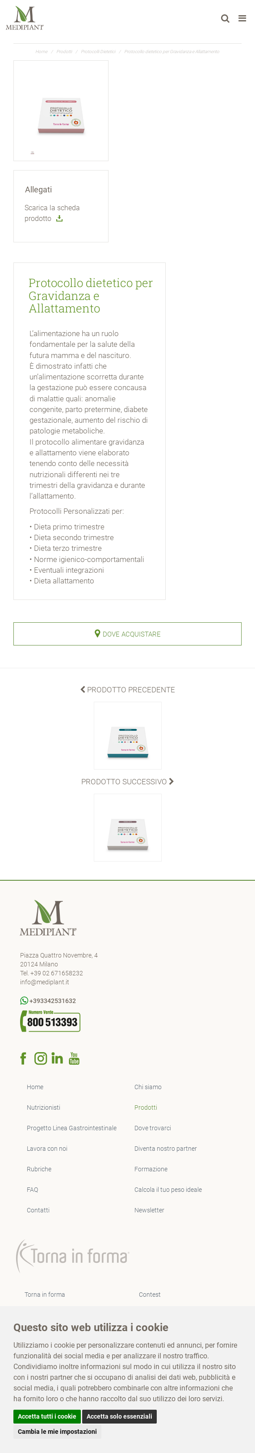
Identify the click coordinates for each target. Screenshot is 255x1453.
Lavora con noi (47, 1148)
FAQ (32, 1189)
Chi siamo (148, 1087)
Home (41, 51)
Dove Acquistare (127, 633)
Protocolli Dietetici (98, 51)
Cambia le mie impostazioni (57, 1431)
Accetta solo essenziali (119, 1416)
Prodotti (64, 51)
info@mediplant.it (44, 982)
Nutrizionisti (43, 1107)
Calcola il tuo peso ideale (168, 1189)
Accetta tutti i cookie (47, 1416)
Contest (150, 1294)
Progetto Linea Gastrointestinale (72, 1128)
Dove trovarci (152, 1128)
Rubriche (39, 1169)
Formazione (150, 1169)
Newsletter (149, 1210)
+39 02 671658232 (56, 973)
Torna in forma (45, 1294)
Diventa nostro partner (165, 1148)
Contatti (38, 1210)
